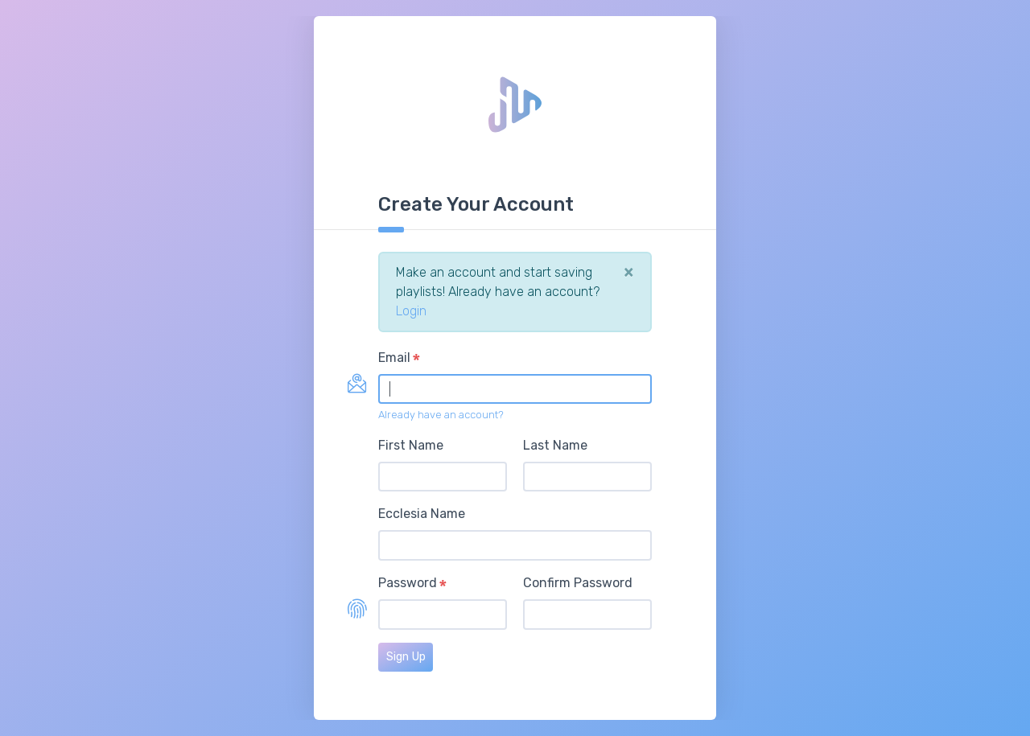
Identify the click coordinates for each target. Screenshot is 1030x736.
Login (411, 311)
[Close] (629, 271)
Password (407, 582)
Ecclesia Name (421, 513)
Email (394, 357)
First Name (410, 445)
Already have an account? (441, 415)
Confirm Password (577, 582)
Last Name (555, 445)
